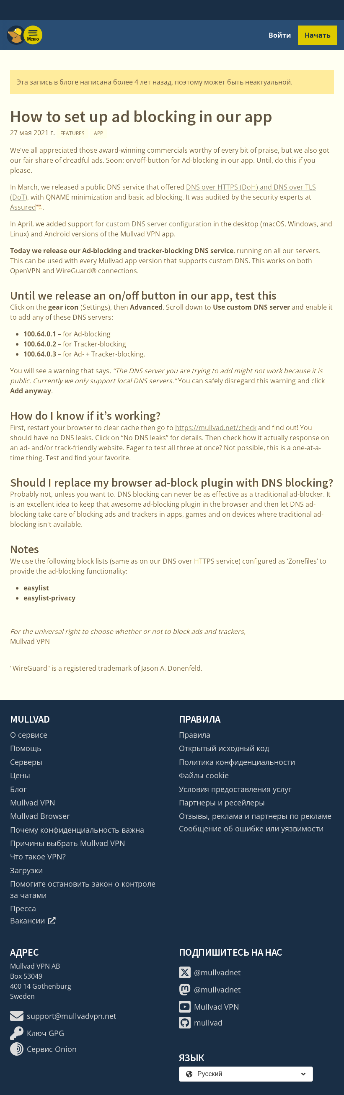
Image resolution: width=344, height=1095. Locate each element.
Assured (23, 207)
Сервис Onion (43, 1049)
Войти (280, 35)
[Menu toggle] (33, 35)
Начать (318, 35)
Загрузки (26, 870)
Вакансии (33, 920)
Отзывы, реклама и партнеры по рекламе (255, 816)
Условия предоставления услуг (235, 789)
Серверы (26, 762)
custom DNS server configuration (159, 223)
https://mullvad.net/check (215, 427)
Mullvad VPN (32, 803)
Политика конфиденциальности (237, 762)
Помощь (25, 748)
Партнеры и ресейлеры (222, 803)
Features (72, 133)
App (98, 133)
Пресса (23, 908)
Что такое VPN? (38, 856)
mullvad (200, 1022)
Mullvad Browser (40, 816)
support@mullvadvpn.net (63, 1016)
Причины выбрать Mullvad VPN (67, 843)
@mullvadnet (210, 972)
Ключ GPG (37, 1033)
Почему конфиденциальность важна (77, 830)
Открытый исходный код (224, 748)
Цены (20, 775)
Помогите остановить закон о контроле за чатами (82, 889)
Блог (18, 789)
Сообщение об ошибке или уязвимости (251, 828)
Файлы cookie (204, 775)
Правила (194, 735)
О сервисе (28, 735)
